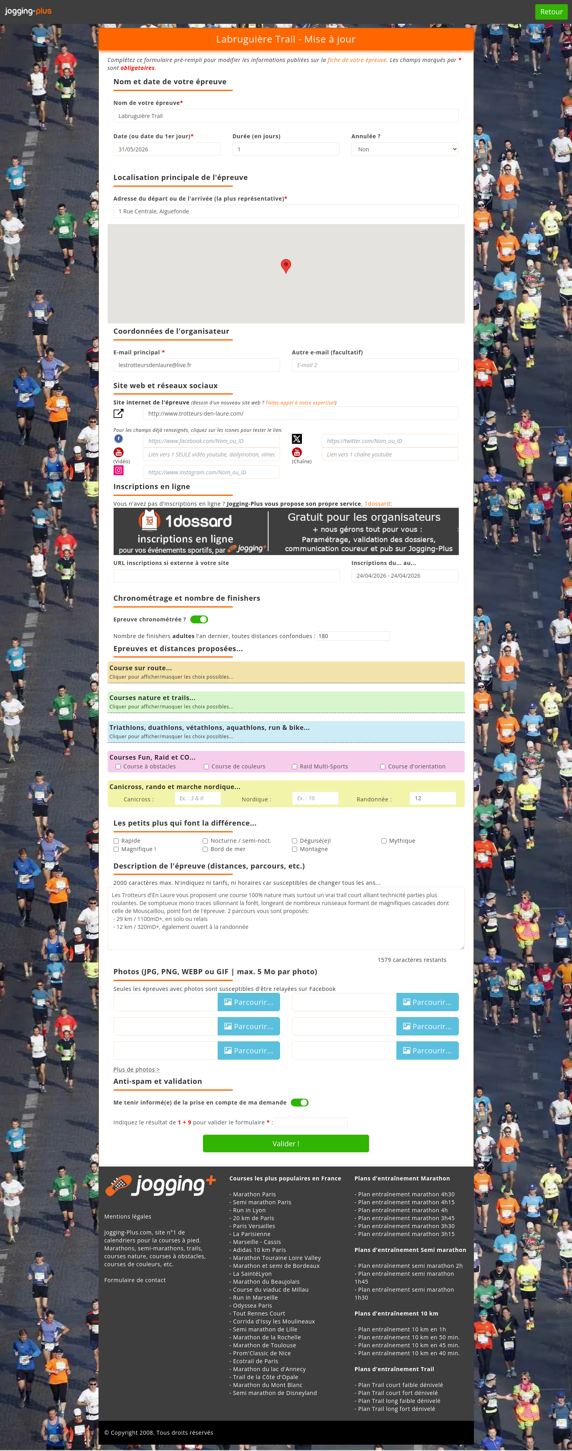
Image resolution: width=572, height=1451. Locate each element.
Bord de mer (224, 849)
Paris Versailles (254, 1226)
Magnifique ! (135, 849)
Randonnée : (374, 799)
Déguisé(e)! (311, 840)
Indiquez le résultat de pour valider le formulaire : (193, 1122)
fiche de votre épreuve (357, 60)
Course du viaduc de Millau (271, 1289)
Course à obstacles (146, 766)
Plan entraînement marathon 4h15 (406, 1202)
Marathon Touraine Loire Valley (277, 1257)
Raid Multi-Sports (320, 766)
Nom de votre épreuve (149, 102)
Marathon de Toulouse (264, 1345)
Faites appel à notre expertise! (300, 402)
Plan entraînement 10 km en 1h (402, 1329)
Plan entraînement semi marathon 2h (410, 1265)
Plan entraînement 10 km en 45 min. (409, 1345)
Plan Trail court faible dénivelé (400, 1385)
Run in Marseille (255, 1297)
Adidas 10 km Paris (259, 1250)
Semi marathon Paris (262, 1202)
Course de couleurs (235, 766)
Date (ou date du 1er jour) (154, 136)
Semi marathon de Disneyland (275, 1393)
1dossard (377, 503)
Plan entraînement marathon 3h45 (406, 1218)
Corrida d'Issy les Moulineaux (274, 1321)
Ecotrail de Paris (255, 1361)
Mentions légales (128, 1216)
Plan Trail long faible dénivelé (399, 1401)
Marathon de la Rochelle (267, 1337)
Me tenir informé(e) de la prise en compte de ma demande (200, 1102)
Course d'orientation (413, 766)
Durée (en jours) (256, 136)
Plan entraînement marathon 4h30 (406, 1194)
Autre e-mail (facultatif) (327, 352)
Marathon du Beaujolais (266, 1281)
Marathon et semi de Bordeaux (276, 1265)
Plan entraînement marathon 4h (403, 1210)
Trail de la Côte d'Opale (265, 1377)
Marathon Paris (254, 1194)
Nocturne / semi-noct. (237, 840)
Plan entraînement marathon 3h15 (406, 1234)
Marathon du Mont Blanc (268, 1385)
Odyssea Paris (252, 1305)
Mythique (398, 840)
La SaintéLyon (252, 1273)
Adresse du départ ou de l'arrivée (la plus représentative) (201, 198)
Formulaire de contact (135, 1280)
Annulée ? (366, 136)
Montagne (310, 849)
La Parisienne (252, 1234)
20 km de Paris (253, 1218)
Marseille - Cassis (257, 1242)
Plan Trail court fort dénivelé (398, 1393)
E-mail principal (139, 352)
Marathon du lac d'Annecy (269, 1369)
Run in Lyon (249, 1210)
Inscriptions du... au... (384, 563)
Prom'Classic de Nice (262, 1353)
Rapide (127, 840)
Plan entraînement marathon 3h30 (406, 1226)
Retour (551, 11)
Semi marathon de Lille (265, 1329)
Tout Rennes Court (259, 1313)
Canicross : (139, 799)
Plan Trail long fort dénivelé (396, 1408)
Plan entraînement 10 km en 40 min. (409, 1353)
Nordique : (257, 799)
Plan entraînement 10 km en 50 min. (409, 1337)
